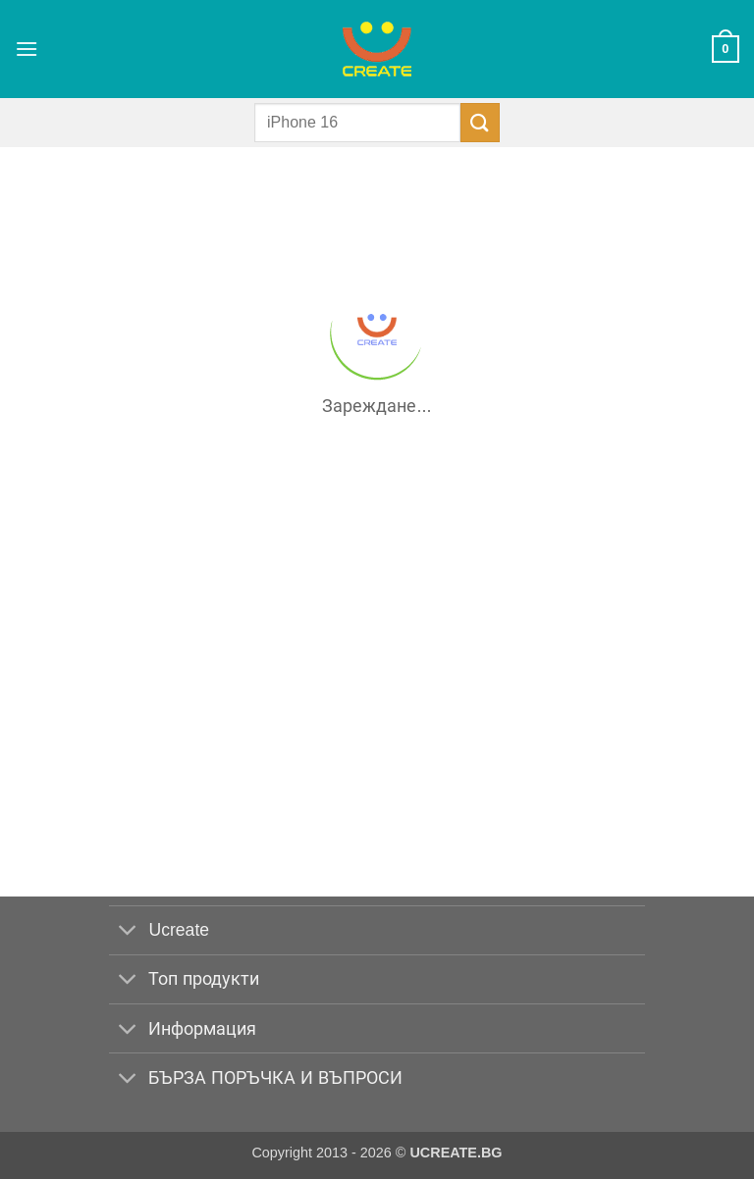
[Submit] (480, 122)
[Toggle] (128, 932)
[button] (26, 49)
